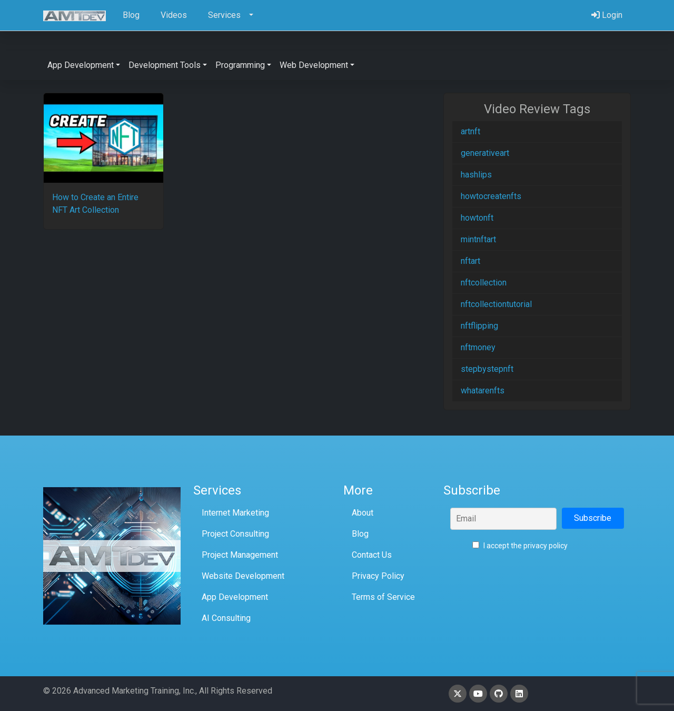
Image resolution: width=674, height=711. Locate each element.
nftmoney (478, 347)
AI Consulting (226, 618)
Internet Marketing (235, 513)
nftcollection (484, 283)
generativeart (485, 153)
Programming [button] (240, 65)
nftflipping (479, 326)
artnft (470, 131)
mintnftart (478, 239)
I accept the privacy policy (520, 545)
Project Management (240, 555)
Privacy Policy (378, 576)
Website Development (243, 576)
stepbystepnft (487, 369)
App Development (235, 597)
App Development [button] (80, 65)
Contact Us (372, 555)
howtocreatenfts (491, 196)
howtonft (477, 218)
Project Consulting (235, 534)
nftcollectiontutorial (496, 304)
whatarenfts (482, 391)
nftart (470, 261)
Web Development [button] (314, 65)
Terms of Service (383, 597)
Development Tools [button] (164, 65)
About (362, 513)
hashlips (476, 175)
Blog (360, 534)
